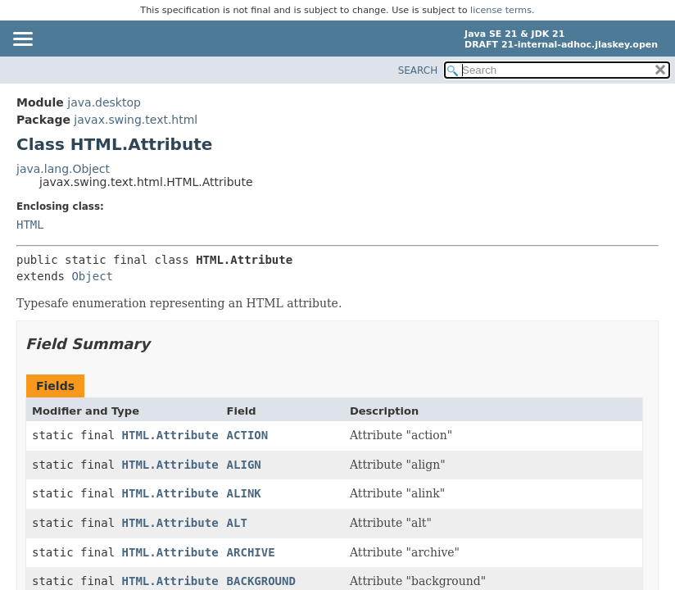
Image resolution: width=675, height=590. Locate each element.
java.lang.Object (63, 168)
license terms (501, 10)
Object (92, 276)
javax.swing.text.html (135, 119)
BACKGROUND (261, 581)
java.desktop (104, 102)
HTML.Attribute (170, 435)
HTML (30, 224)
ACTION (248, 435)
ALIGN (244, 464)
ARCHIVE (251, 552)
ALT (237, 522)
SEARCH (418, 70)
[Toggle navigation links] (22, 40)
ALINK (244, 493)
